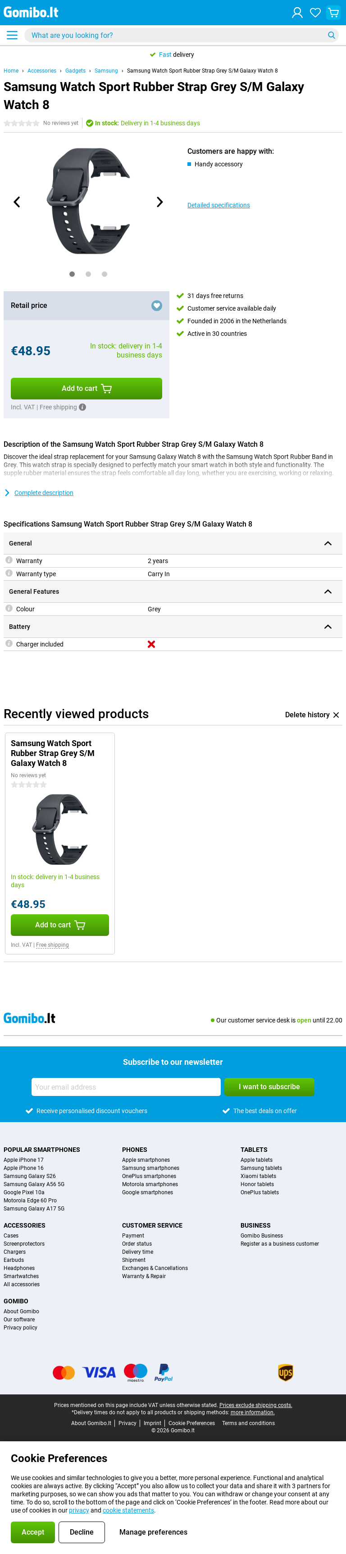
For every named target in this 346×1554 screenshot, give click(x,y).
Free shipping (52, 945)
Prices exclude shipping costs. (255, 1405)
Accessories (41, 71)
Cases (11, 1236)
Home (11, 71)
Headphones (19, 1268)
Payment (133, 1236)
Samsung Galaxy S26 (30, 1176)
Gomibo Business (262, 1236)
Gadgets (75, 71)
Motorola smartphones (150, 1184)
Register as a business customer (280, 1244)
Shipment (134, 1260)
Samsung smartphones (150, 1168)
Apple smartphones (146, 1160)
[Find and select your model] (181, 35)
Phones (134, 1149)
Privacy (127, 1423)
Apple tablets (257, 1160)
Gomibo (16, 1301)
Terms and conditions (248, 1423)
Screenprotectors (24, 1244)
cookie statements (128, 1510)
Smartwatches (21, 1276)
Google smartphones (147, 1192)
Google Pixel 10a (24, 1192)
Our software (19, 1319)
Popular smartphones (42, 1149)
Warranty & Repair (144, 1276)
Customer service (152, 1225)
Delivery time (137, 1252)
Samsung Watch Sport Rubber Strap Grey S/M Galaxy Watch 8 (202, 71)
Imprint (152, 1423)
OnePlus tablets (260, 1192)
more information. (253, 1412)
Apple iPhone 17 (24, 1160)
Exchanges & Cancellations (155, 1268)
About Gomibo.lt (91, 1423)
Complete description (38, 492)
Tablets (254, 1149)
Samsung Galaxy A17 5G (34, 1209)
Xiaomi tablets (258, 1176)
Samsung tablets (261, 1168)
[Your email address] (126, 1087)
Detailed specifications (218, 205)
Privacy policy (20, 1328)
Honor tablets (257, 1184)
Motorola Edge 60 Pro (30, 1200)
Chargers (15, 1252)
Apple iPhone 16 (24, 1168)
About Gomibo (21, 1311)
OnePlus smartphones (149, 1176)
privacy (79, 1510)
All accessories (22, 1284)
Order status (137, 1244)
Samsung (106, 71)
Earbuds (14, 1260)
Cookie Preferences (191, 1423)
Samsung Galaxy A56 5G (34, 1184)
